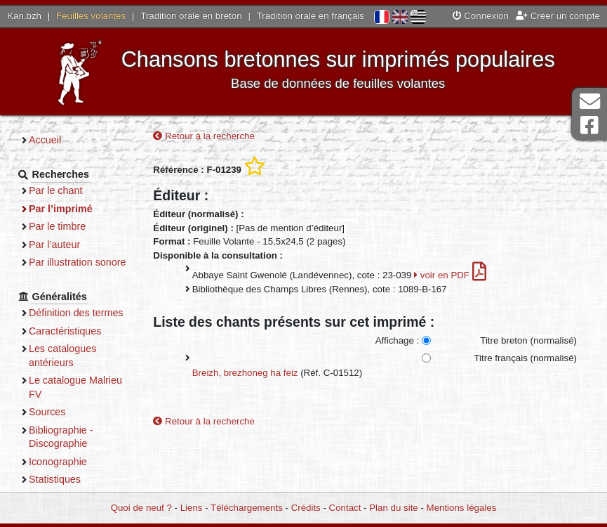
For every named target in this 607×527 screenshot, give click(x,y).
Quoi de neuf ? (141, 507)
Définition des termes (76, 312)
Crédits (306, 507)
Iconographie (58, 461)
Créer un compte (558, 16)
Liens (191, 507)
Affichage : (397, 340)
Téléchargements (247, 507)
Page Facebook (589, 125)
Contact (345, 507)
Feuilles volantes (91, 16)
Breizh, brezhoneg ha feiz (245, 372)
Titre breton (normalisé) (528, 340)
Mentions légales (462, 507)
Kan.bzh (24, 16)
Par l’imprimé (61, 208)
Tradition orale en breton (190, 16)
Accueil (45, 139)
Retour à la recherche (204, 136)
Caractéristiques (65, 331)
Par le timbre (57, 226)
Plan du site (393, 507)
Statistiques (55, 479)
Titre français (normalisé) (525, 358)
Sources (47, 411)
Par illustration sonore (77, 262)
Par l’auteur (54, 244)
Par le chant (55, 190)
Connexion (481, 16)
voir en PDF (450, 275)
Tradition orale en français (310, 16)
